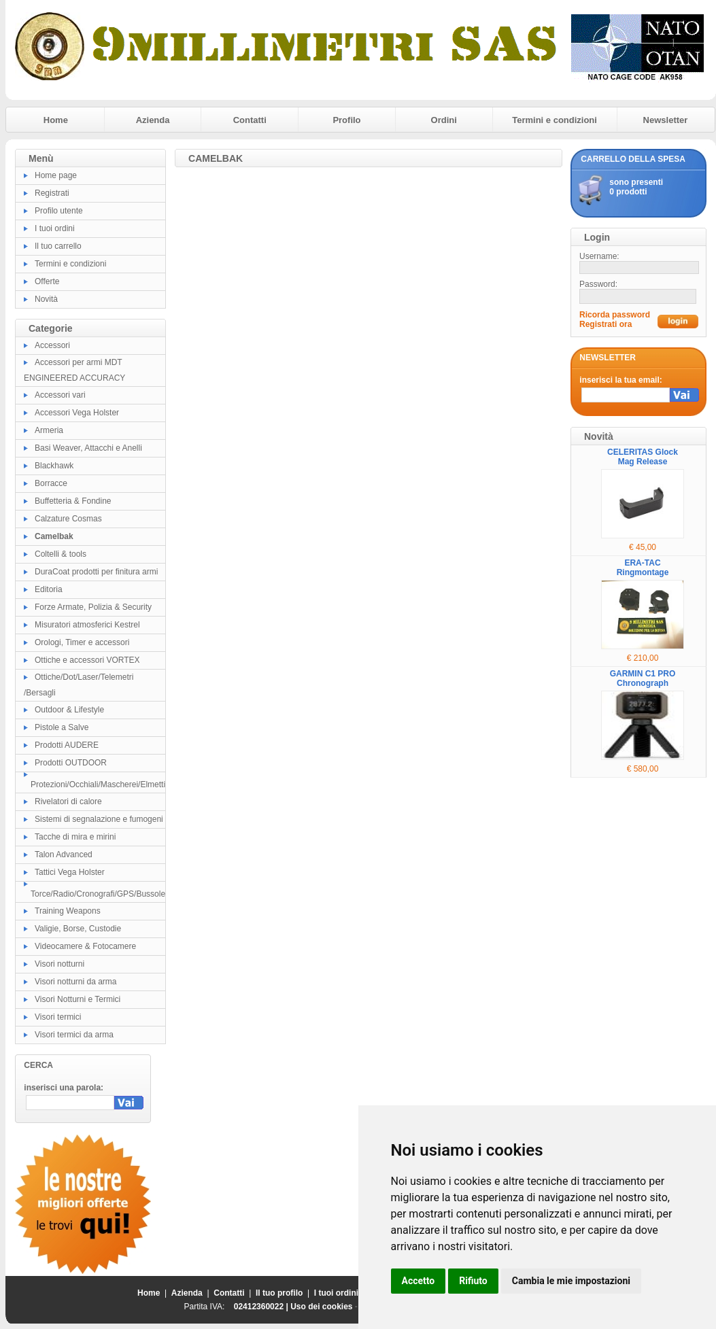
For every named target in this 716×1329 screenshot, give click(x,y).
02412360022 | (262, 1306)
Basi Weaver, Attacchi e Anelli (88, 448)
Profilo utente (59, 210)
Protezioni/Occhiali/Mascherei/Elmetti (98, 784)
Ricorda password (614, 315)
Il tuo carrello (58, 246)
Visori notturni (59, 964)
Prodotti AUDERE (67, 745)
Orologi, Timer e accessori (82, 642)
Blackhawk (54, 465)
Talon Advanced (63, 854)
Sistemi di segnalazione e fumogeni (99, 819)
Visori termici (58, 1017)
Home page (56, 175)
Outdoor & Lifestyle (69, 709)
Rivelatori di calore (68, 801)
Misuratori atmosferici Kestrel (87, 624)
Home (56, 120)
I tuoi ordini (55, 228)
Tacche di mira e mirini (75, 837)
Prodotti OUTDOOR (71, 762)
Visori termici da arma (74, 1034)
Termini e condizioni (554, 120)
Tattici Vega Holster (70, 872)
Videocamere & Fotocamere (85, 946)
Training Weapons (68, 911)
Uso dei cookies (321, 1306)
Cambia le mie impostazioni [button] (571, 1280)
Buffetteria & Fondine (73, 501)
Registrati (52, 193)
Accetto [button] (418, 1280)
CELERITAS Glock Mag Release (642, 456)
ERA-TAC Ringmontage (643, 567)
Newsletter (665, 120)
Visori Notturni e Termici (77, 999)
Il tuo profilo (279, 1293)
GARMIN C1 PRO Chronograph (643, 678)
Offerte (47, 281)
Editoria (49, 589)
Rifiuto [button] (473, 1280)
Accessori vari (60, 395)
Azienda (153, 120)
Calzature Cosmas (68, 518)
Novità (46, 299)
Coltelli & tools (60, 554)
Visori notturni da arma (76, 981)
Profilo (346, 120)
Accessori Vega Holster (77, 412)
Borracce (51, 483)
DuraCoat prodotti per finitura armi (96, 571)
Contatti (250, 120)
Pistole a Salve (61, 727)
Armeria (49, 430)
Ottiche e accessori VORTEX (87, 660)
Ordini (444, 120)
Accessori (52, 345)
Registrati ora (605, 324)
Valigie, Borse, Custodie (78, 928)
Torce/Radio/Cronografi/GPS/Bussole (98, 894)
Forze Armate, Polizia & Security (93, 607)
